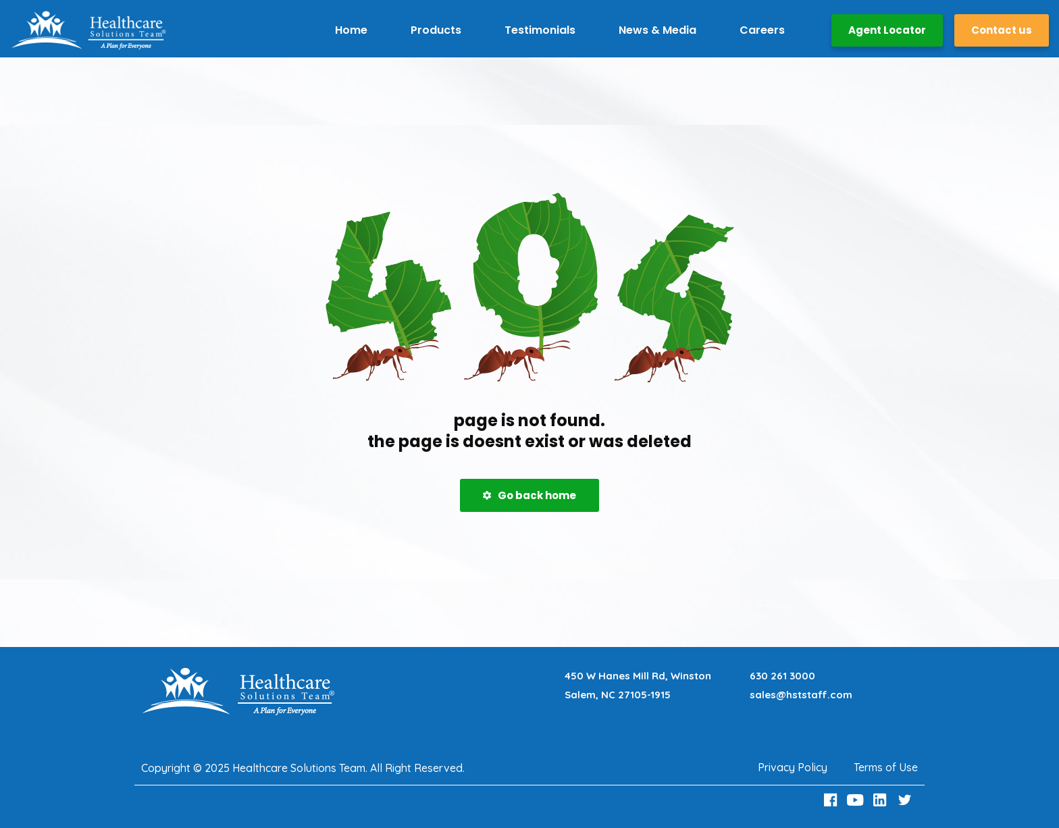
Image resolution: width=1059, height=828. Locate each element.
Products (436, 30)
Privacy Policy (792, 767)
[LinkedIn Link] (882, 800)
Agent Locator (887, 30)
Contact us (1001, 30)
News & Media (657, 30)
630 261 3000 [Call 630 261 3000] (782, 675)
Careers (762, 30)
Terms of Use (886, 767)
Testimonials (540, 30)
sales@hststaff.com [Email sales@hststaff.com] (801, 694)
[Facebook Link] (832, 800)
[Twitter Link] (906, 800)
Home (351, 30)
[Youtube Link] (857, 800)
